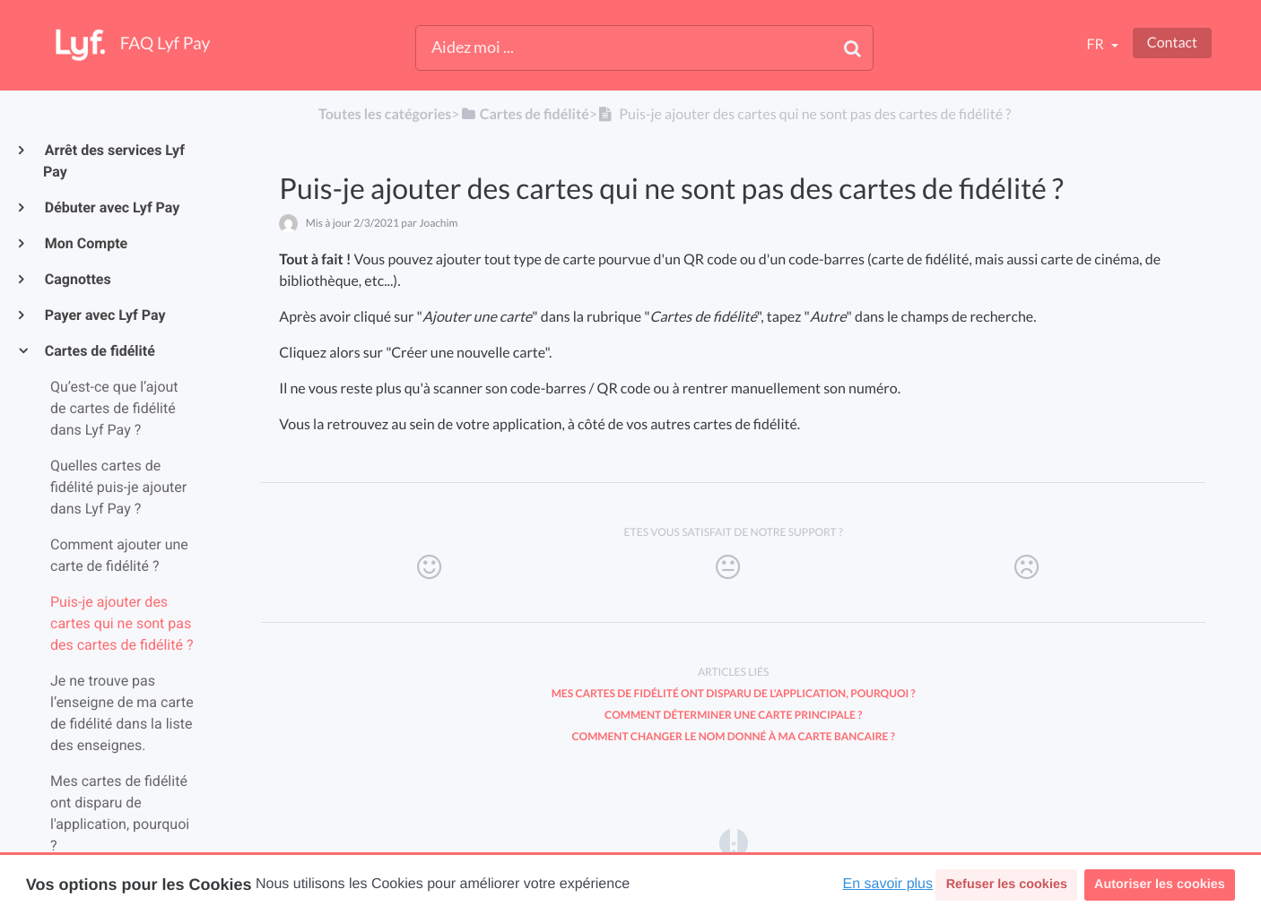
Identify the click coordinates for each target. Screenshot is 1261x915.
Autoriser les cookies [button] (1159, 884)
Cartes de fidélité (99, 350)
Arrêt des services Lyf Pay (114, 161)
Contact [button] (1172, 42)
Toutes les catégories (384, 114)
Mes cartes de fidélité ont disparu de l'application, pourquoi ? (734, 693)
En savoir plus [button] (888, 884)
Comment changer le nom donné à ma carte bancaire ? (733, 736)
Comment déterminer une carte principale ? (733, 714)
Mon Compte (85, 243)
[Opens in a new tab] (733, 841)
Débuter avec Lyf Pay (111, 207)
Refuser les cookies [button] (1006, 884)
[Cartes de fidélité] (524, 114)
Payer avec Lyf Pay (104, 315)
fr (1096, 44)
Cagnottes (77, 279)
